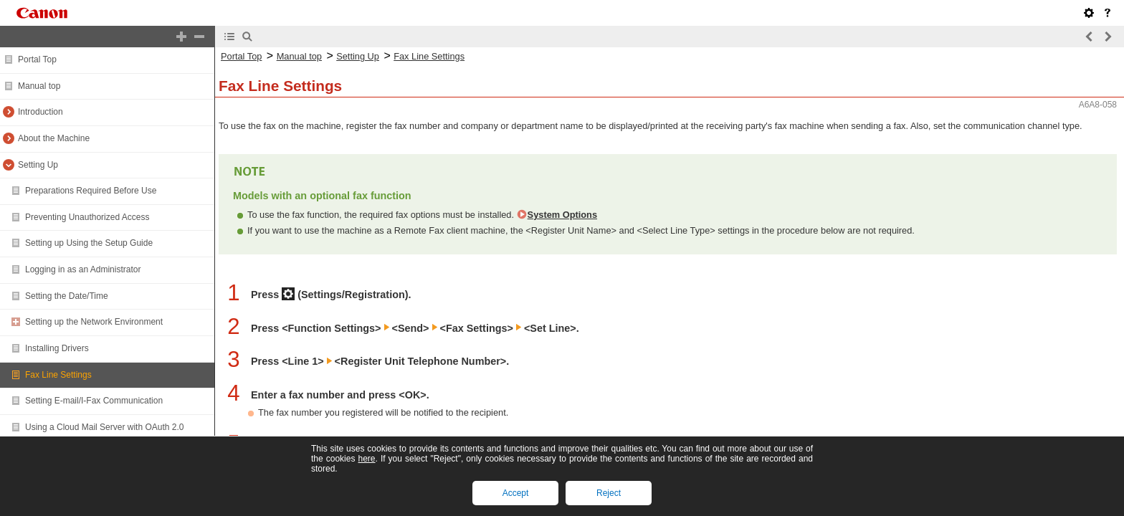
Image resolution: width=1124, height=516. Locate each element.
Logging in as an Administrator (82, 269)
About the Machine (54, 138)
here (366, 459)
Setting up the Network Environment (94, 322)
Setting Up (38, 165)
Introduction (40, 112)
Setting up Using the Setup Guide (89, 243)
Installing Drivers (57, 348)
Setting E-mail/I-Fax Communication (94, 401)
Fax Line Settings (58, 375)
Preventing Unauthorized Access (87, 217)
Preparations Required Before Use (90, 191)
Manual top (39, 86)
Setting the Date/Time (66, 296)
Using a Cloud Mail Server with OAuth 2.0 (104, 427)
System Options (562, 214)
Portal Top (37, 59)
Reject (608, 493)
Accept (516, 493)
